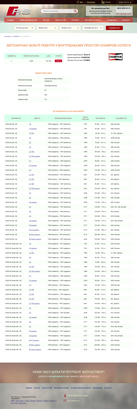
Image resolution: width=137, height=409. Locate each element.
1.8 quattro (33, 129)
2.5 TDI (31, 175)
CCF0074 (16, 36)
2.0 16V (31, 152)
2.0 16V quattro (34, 156)
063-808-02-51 (59, 376)
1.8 (30, 124)
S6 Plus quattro (34, 234)
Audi (27, 401)
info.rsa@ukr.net (73, 401)
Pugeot (46, 401)
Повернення (112, 20)
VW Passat (22, 403)
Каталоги (75, 20)
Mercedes (20, 401)
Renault (39, 401)
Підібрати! (114, 28)
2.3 (30, 161)
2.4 (30, 170)
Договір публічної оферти (81, 388)
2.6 (30, 193)
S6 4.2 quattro (34, 230)
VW (16, 403)
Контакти (126, 20)
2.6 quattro (33, 202)
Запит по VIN (60, 20)
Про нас (46, 20)
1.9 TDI (31, 133)
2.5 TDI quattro (34, 188)
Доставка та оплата (93, 20)
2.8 (30, 207)
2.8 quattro (33, 221)
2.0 (30, 138)
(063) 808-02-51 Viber (78, 395)
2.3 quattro (33, 165)
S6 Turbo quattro (35, 239)
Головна (10, 20)
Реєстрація (91, 2)
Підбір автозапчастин (28, 20)
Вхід (81, 2)
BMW (13, 401)
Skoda (33, 401)
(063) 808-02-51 (124, 8)
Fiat (12, 403)
